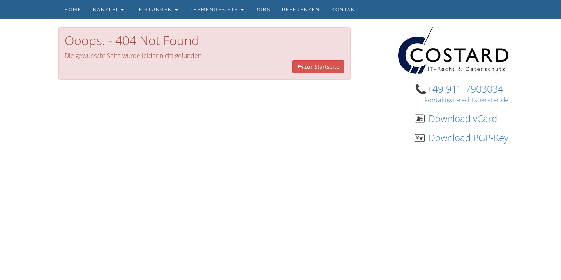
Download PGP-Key (461, 137)
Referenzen (301, 9)
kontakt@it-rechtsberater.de (466, 99)
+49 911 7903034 (465, 88)
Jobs (263, 9)
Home (72, 9)
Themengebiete (217, 9)
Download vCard (456, 118)
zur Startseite (318, 66)
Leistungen (157, 9)
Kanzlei (108, 9)
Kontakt (345, 9)
